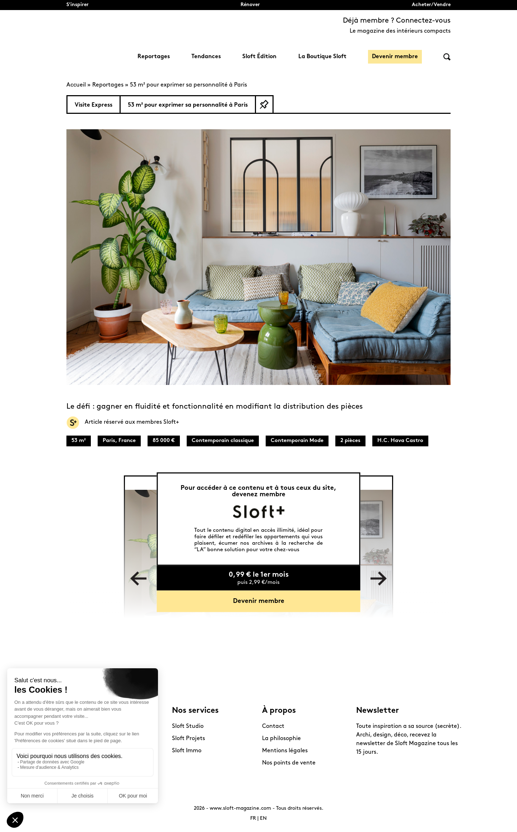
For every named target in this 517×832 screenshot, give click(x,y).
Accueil (76, 85)
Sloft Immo (186, 751)
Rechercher (447, 57)
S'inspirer (77, 5)
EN (263, 818)
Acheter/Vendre (431, 5)
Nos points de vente (289, 763)
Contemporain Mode (297, 440)
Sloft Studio (188, 726)
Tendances (206, 57)
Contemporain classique (223, 440)
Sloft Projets (188, 739)
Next (379, 579)
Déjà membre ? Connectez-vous (397, 20)
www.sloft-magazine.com (240, 808)
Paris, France (119, 440)
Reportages (154, 57)
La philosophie (281, 739)
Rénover (250, 5)
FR (253, 818)
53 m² (78, 440)
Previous (138, 579)
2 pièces (350, 440)
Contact (273, 726)
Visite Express (93, 105)
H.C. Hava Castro (400, 440)
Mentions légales (285, 751)
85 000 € (164, 440)
